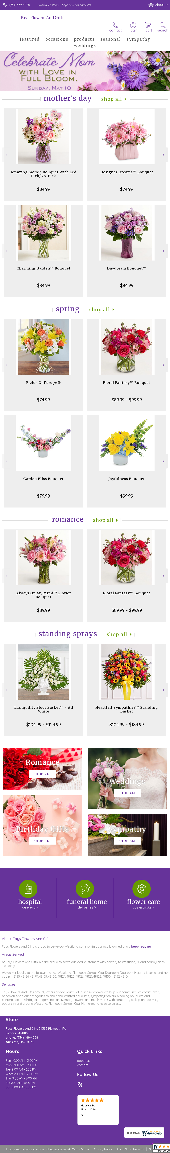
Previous (6, 155)
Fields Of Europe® (43, 382)
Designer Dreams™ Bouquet (126, 172)
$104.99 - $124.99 (43, 724)
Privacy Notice (103, 1149)
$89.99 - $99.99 (127, 400)
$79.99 (43, 496)
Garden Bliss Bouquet (43, 479)
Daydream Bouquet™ (127, 268)
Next (164, 155)
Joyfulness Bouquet (127, 479)
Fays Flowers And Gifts (42, 17)
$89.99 (43, 610)
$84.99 (43, 189)
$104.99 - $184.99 (127, 724)
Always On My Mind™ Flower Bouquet (43, 595)
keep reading (141, 946)
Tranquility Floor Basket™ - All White (43, 709)
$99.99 (126, 496)
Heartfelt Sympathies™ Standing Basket (126, 709)
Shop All (111, 99)
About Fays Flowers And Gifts (26, 938)
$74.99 (126, 189)
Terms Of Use (80, 1149)
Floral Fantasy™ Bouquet (126, 382)
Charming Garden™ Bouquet (44, 268)
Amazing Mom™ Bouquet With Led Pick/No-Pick (44, 174)
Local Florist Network (130, 1149)
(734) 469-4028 (19, 5)
